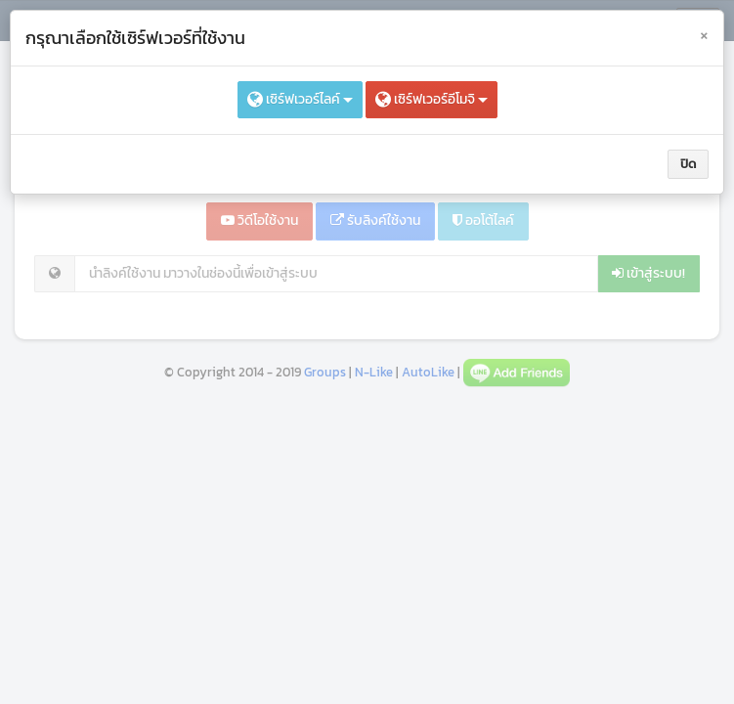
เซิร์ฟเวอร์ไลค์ (300, 99)
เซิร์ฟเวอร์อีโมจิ (431, 99)
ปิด (688, 163)
